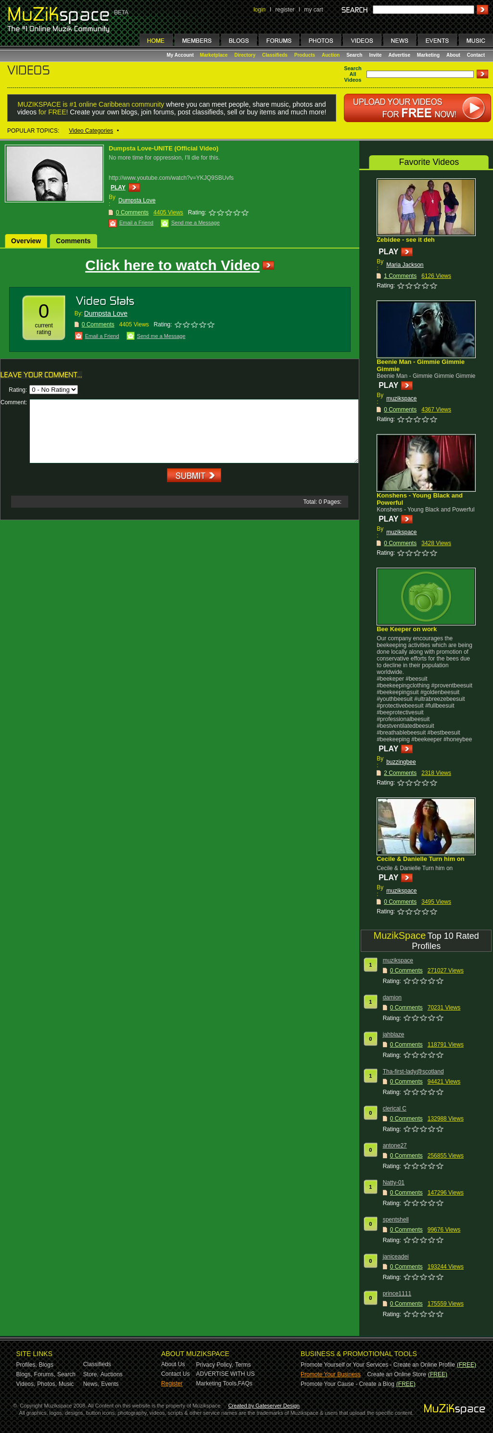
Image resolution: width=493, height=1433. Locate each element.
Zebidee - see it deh (406, 239)
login (259, 9)
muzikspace (401, 398)
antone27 (395, 1145)
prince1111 (397, 1293)
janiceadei (396, 1256)
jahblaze (394, 1034)
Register (172, 1383)
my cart (313, 9)
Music (66, 1384)
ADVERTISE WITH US (225, 1374)
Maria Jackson (404, 265)
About (453, 55)
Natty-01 (394, 1182)
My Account (181, 55)
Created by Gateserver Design (264, 1405)
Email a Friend (136, 222)
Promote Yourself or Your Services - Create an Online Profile (378, 1364)
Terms (243, 1364)
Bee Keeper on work (407, 629)
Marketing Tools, (217, 1383)
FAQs (245, 1383)
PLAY (118, 187)
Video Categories (91, 130)
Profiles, (26, 1364)
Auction (331, 55)
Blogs (46, 1364)
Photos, (47, 1384)
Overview (26, 241)
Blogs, (24, 1374)
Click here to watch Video (172, 265)
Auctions (112, 1374)
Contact (476, 55)
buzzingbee (401, 762)
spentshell (396, 1219)
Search (354, 55)
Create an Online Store (396, 1374)
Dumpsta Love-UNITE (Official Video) (163, 148)
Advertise (399, 55)
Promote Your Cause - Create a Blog (347, 1384)
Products (304, 55)
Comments (73, 241)
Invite (375, 55)
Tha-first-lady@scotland (413, 1071)
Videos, (26, 1384)
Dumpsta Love (136, 200)
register (284, 9)
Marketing (428, 55)
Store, (91, 1374)
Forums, (44, 1374)
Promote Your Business (331, 1374)
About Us (173, 1364)
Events (110, 1384)
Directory (244, 55)
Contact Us (175, 1374)
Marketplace (214, 55)
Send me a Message (195, 222)
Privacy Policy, (214, 1364)
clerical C (394, 1108)
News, (91, 1384)
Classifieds (275, 55)
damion (392, 997)
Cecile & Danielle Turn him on (421, 858)
